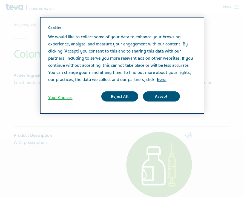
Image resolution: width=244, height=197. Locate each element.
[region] (122, 65)
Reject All (120, 96)
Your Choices (60, 97)
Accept (161, 96)
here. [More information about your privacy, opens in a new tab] (162, 79)
